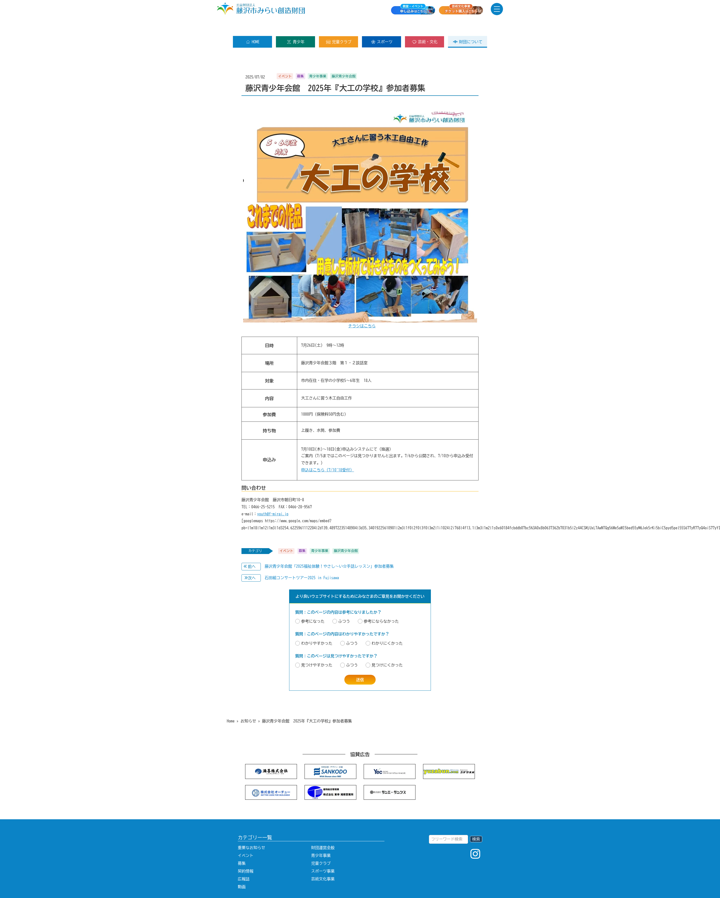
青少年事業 (321, 840)
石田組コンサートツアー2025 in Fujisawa (302, 562)
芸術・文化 (424, 26)
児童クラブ (338, 26)
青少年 (296, 26)
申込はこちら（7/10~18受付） (327, 454)
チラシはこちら (362, 310)
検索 (476, 823)
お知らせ (248, 705)
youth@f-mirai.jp (272, 498)
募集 (242, 848)
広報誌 (244, 863)
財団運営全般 (323, 832)
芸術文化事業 (323, 863)
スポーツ (382, 26)
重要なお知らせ (251, 832)
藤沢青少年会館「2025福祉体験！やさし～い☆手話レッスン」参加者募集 (329, 551)
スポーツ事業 (323, 855)
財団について (467, 26)
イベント (245, 840)
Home (231, 705)
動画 (242, 871)
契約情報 (245, 855)
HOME (253, 26)
